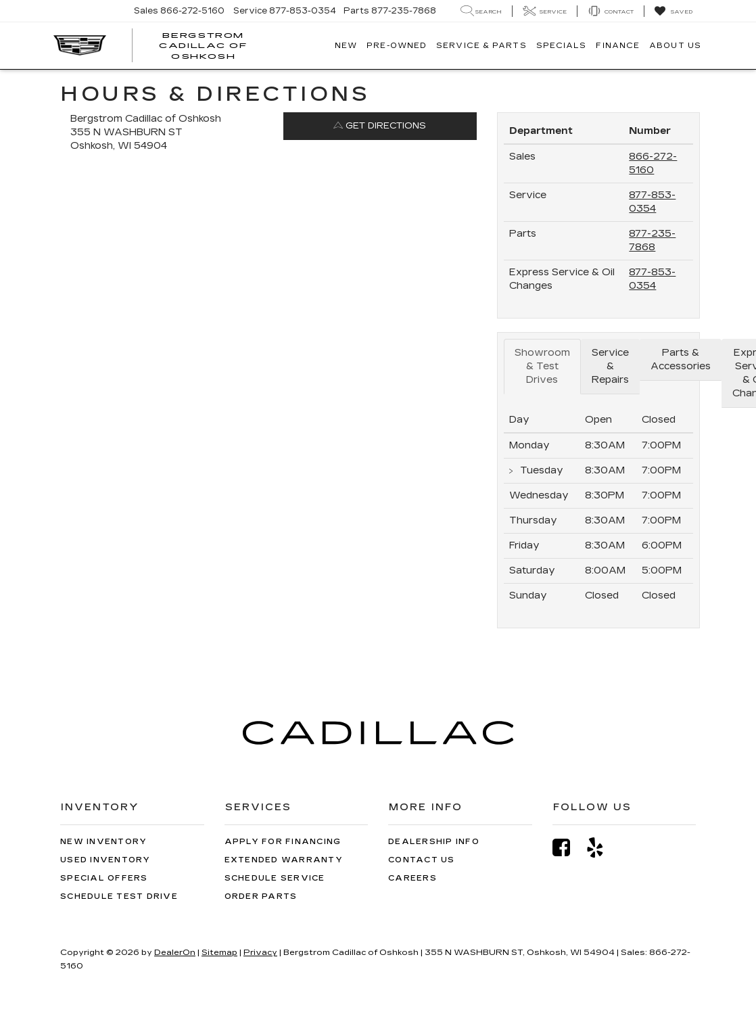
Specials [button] (561, 45)
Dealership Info (433, 841)
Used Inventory (105, 860)
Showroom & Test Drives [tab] (542, 366)
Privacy (260, 952)
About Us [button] (675, 45)
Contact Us (421, 860)
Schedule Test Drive (119, 896)
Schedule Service (275, 878)
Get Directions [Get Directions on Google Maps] (379, 125)
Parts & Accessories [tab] (681, 359)
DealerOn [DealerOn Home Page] (174, 952)
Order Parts (261, 896)
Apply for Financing (283, 841)
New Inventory (103, 841)
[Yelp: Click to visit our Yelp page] (601, 848)
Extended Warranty (284, 860)
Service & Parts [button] (481, 45)
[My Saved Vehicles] (673, 11)
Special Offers (104, 878)
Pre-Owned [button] (397, 45)
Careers (412, 878)
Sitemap (219, 952)
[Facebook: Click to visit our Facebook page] (568, 848)
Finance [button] (618, 45)
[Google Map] (273, 352)
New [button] (346, 45)
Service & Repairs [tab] (610, 366)
